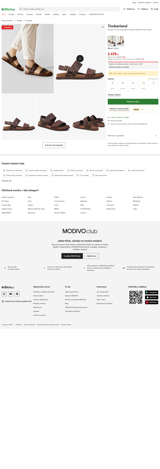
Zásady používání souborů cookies (48, 450)
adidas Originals (8, 323)
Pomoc (155, 2)
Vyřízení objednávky (40, 425)
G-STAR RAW (85, 335)
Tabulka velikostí (103, 421)
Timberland (117, 26)
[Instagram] (4, 419)
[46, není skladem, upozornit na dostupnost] (112, 88)
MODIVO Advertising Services (76, 433)
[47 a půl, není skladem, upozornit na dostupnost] (123, 88)
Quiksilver (31, 338)
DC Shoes (5, 327)
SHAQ (56, 323)
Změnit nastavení (29, 450)
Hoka (135, 335)
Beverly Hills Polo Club (36, 335)
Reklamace (37, 433)
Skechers (83, 327)
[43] (133, 82)
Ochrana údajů (66, 450)
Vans (30, 327)
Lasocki (83, 338)
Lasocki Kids (6, 331)
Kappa (30, 331)
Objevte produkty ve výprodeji (119, 67)
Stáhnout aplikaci (144, 2)
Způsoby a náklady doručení (43, 418)
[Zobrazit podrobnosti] (155, 135)
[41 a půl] (123, 82)
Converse (110, 331)
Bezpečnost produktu (105, 429)
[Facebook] (17, 419)
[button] (28, 58)
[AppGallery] (151, 428)
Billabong (136, 327)
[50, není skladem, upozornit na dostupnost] (143, 88)
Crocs (56, 331)
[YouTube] (10, 419)
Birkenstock (111, 335)
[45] (153, 82)
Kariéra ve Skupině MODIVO (75, 425)
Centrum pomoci (39, 441)
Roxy (29, 323)
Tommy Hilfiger (60, 338)
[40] (112, 82)
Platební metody (39, 429)
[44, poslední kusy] (143, 82)
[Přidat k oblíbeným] (102, 27)
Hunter (83, 323)
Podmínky (19, 450)
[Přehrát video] (80, 58)
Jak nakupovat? (102, 418)
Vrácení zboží (38, 421)
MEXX (56, 335)
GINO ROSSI (6, 338)
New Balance (138, 323)
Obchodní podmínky (72, 437)
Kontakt (36, 437)
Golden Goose (7, 335)
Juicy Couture (59, 327)
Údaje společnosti (71, 418)
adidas (109, 323)
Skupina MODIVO (71, 421)
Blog (134, 2)
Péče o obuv (101, 425)
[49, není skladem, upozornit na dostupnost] (133, 88)
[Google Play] (151, 418)
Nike (82, 331)
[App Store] (151, 423)
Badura (109, 327)
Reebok (136, 331)
